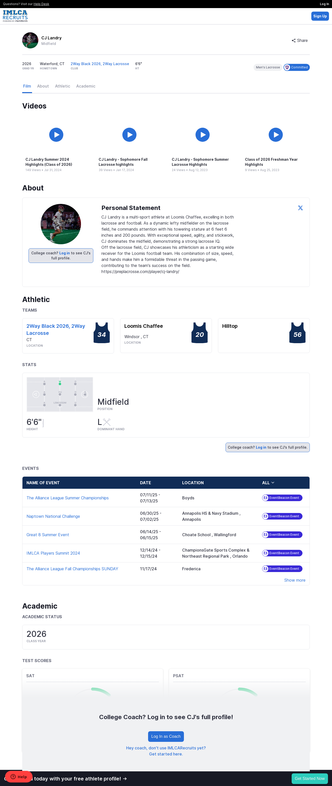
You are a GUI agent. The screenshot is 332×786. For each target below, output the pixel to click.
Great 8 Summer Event (47, 534)
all (268, 482)
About (43, 86)
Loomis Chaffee (143, 326)
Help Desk (41, 4)
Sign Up (320, 16)
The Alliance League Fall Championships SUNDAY (72, 568)
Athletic (62, 86)
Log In (324, 4)
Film (27, 86)
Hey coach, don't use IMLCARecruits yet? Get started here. (166, 750)
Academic (85, 86)
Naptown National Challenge (53, 516)
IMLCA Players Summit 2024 (53, 553)
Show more (295, 580)
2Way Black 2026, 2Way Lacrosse (100, 64)
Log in (64, 253)
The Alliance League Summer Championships (67, 497)
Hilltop (230, 326)
